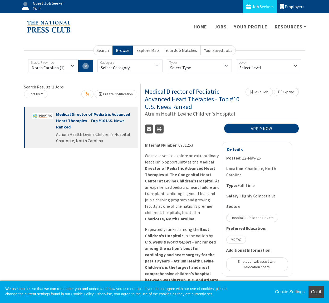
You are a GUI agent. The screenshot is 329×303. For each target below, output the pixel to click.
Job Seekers (260, 6)
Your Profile (250, 27)
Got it (316, 292)
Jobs (220, 27)
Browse (122, 50)
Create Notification (116, 94)
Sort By (34, 94)
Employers (292, 6)
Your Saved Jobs (218, 50)
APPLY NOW (261, 128)
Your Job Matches (181, 50)
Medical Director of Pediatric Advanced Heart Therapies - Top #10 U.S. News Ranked (93, 121)
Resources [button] (288, 27)
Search (103, 50)
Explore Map (147, 50)
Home (200, 27)
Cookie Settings (290, 292)
